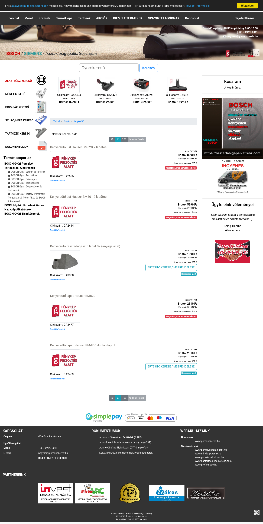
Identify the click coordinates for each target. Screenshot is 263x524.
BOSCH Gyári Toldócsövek (25, 182)
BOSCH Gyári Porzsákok (24, 175)
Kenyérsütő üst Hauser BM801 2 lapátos (78, 196)
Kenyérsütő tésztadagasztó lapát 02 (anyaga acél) (85, 246)
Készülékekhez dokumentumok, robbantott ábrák (125, 452)
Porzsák (44, 18)
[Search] (109, 67)
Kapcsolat (192, 18)
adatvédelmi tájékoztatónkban (29, 5)
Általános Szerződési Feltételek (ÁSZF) (120, 437)
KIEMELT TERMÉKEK (127, 18)
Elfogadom (247, 5)
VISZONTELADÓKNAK (163, 18)
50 (117, 139)
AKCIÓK (101, 18)
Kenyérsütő (79, 121)
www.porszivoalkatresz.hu (209, 457)
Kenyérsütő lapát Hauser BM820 (72, 296)
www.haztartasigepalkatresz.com (213, 461)
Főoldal (13, 18)
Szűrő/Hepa (64, 18)
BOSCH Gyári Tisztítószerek (22, 213)
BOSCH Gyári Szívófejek (24, 179)
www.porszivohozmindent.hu (211, 449)
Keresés (148, 68)
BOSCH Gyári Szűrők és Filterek (28, 171)
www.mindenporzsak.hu (208, 453)
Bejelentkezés (245, 18)
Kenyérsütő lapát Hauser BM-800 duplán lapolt (82, 345)
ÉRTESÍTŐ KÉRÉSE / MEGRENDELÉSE (171, 267)
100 (124, 139)
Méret (28, 18)
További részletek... (58, 181)
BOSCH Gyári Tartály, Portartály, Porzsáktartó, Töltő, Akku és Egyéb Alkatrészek (27, 198)
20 (112, 139)
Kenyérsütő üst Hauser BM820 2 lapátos (78, 147)
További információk (198, 5)
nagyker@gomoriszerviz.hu (53, 453)
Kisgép (66, 121)
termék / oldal (137, 139)
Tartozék (84, 18)
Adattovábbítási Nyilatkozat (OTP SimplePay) (123, 447)
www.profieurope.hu (206, 464)
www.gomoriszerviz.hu (207, 441)
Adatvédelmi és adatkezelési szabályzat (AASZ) (125, 442)
